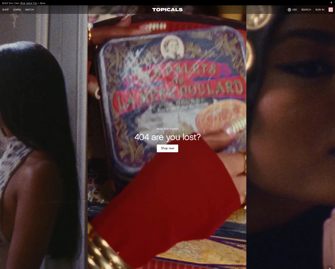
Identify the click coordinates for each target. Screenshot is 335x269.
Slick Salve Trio (28, 3)
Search (306, 9)
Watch (29, 9)
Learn (17, 9)
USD (292, 10)
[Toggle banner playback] (331, 2)
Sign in (319, 9)
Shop (5, 9)
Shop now (167, 148)
